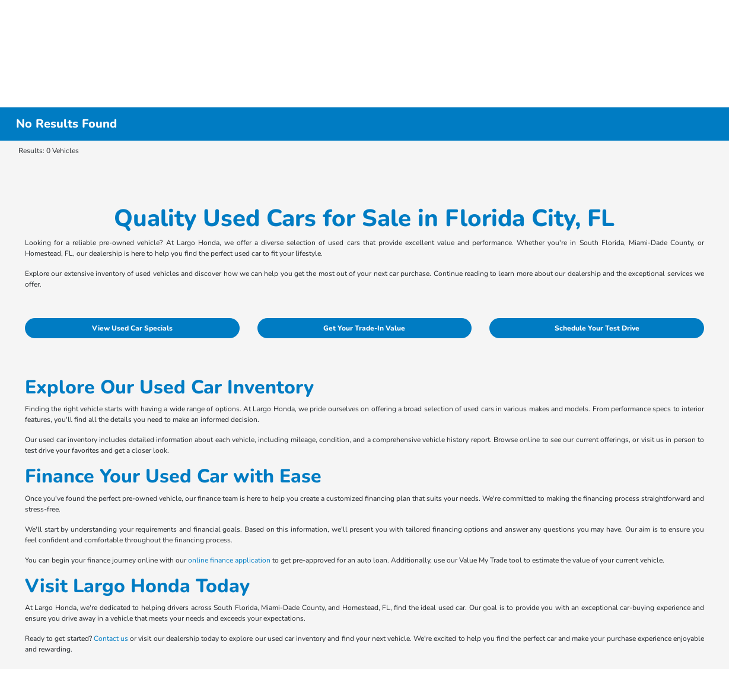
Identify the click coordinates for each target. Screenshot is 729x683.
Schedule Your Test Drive (597, 328)
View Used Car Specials (132, 328)
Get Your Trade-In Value (364, 328)
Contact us (111, 638)
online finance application (229, 560)
